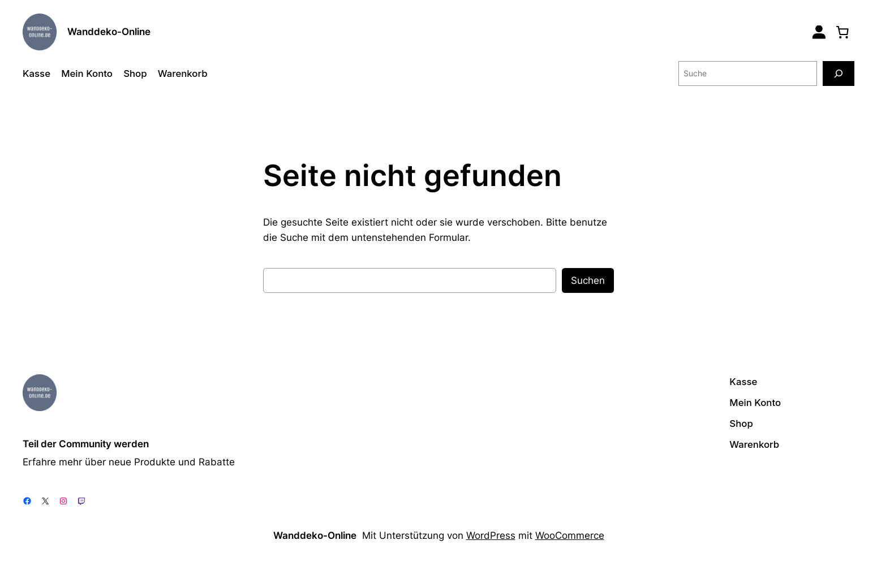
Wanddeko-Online (109, 31)
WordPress (490, 535)
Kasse (36, 73)
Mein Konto (87, 73)
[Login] (819, 32)
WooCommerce (569, 535)
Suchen (588, 280)
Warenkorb (183, 73)
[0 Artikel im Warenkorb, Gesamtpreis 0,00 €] (842, 32)
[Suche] (838, 73)
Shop (135, 73)
